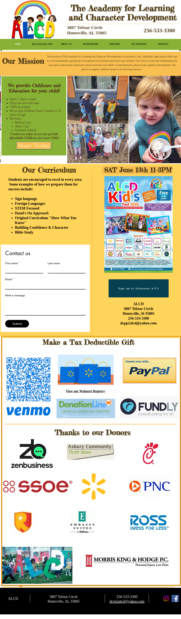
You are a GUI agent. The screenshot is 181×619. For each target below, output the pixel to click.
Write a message (15, 295)
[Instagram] (166, 598)
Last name (54, 263)
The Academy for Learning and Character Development (122, 13)
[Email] (44, 285)
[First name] (23, 269)
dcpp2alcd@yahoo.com (138, 323)
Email (9, 279)
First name (12, 263)
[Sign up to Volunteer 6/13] (139, 288)
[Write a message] (45, 307)
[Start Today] (33, 145)
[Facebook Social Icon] (175, 598)
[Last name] (65, 269)
